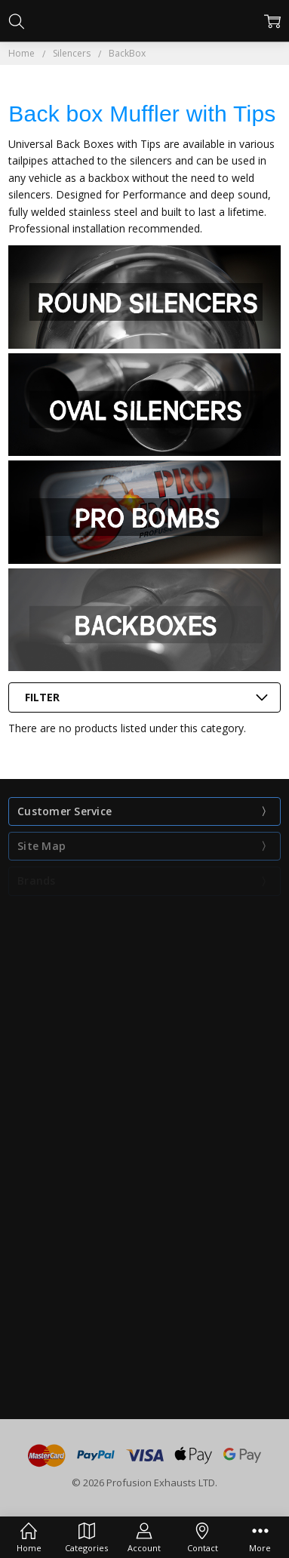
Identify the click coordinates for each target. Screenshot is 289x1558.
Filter (42, 697)
